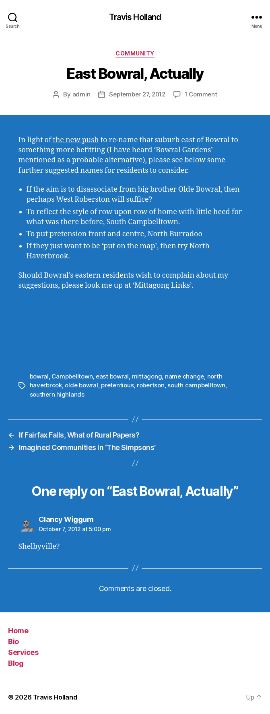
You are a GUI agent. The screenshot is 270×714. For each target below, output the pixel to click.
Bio (13, 641)
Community (135, 53)
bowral (39, 376)
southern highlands (57, 394)
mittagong (147, 376)
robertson (151, 385)
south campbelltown (196, 385)
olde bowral (81, 385)
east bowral (112, 376)
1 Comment (201, 94)
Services (23, 652)
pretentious (117, 385)
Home (18, 630)
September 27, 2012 (137, 94)
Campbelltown (72, 376)
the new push (76, 140)
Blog (15, 663)
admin (81, 94)
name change (184, 376)
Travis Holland (135, 17)
